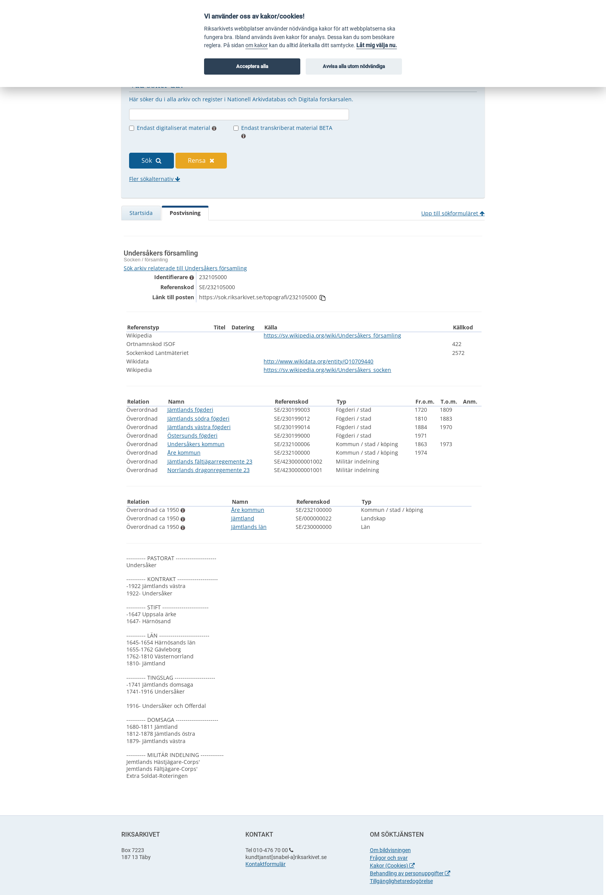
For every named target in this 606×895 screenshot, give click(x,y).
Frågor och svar (389, 858)
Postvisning (185, 213)
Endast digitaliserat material (176, 127)
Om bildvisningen (390, 850)
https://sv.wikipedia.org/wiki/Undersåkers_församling (332, 335)
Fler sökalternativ (154, 178)
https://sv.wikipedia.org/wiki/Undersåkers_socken (327, 369)
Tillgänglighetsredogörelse (401, 881)
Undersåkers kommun (196, 444)
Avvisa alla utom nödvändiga (354, 66)
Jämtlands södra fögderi (198, 418)
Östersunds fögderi (192, 435)
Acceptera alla (252, 66)
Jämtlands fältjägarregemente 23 (209, 461)
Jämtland (242, 518)
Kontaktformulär (265, 864)
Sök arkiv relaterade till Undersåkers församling (185, 268)
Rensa (201, 160)
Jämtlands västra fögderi (199, 427)
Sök (151, 160)
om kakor (256, 45)
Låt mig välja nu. (376, 45)
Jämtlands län (249, 526)
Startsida (141, 213)
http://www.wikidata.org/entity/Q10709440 (318, 361)
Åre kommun (184, 452)
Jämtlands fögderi (190, 409)
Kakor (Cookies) (392, 866)
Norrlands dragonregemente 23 (208, 470)
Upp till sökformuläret (453, 213)
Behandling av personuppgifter (410, 873)
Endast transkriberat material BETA (286, 131)
